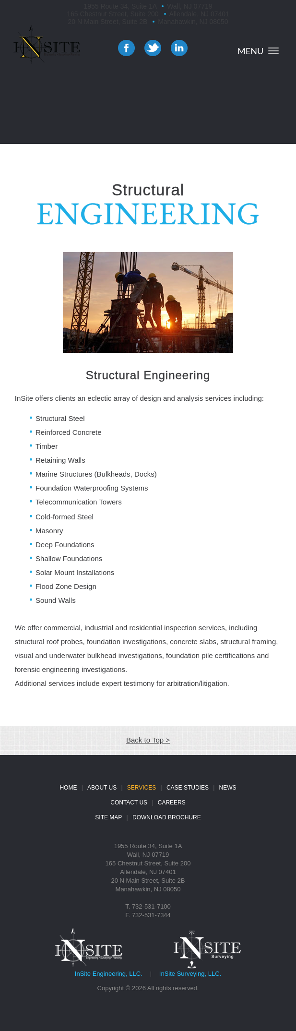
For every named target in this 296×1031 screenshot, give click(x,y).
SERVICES (141, 787)
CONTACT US (128, 802)
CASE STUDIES (187, 787)
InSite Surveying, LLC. (190, 973)
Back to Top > (148, 740)
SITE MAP (108, 817)
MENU (250, 51)
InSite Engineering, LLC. (108, 973)
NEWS (228, 787)
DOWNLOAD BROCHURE (166, 817)
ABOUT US (102, 787)
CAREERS (172, 802)
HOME (68, 787)
